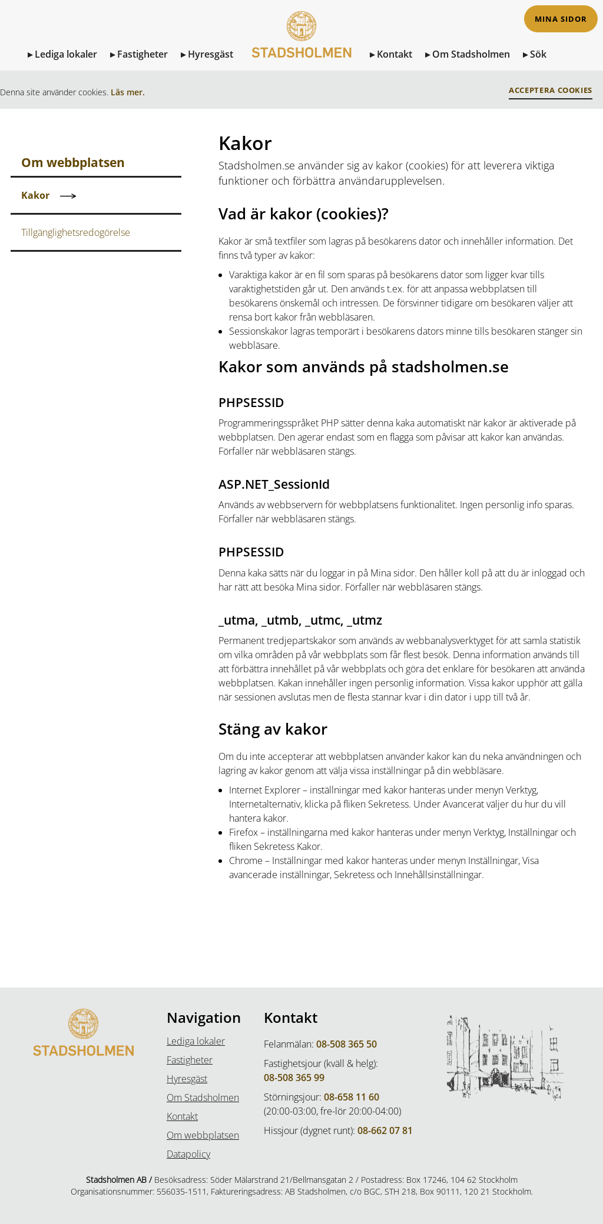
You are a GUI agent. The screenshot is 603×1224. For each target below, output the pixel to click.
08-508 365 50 (346, 1044)
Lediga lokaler (66, 54)
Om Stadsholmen (471, 54)
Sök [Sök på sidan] (538, 54)
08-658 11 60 (351, 1096)
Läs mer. (128, 92)
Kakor (35, 195)
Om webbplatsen (203, 1135)
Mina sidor (561, 19)
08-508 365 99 (294, 1077)
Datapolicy (188, 1154)
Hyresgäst (210, 54)
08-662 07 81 (385, 1130)
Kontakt (394, 54)
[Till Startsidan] (301, 45)
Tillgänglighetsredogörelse (75, 232)
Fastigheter (142, 54)
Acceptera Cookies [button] (550, 90)
